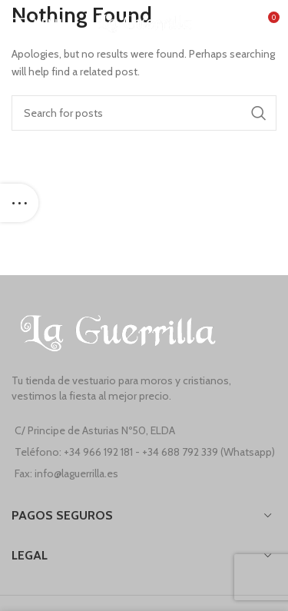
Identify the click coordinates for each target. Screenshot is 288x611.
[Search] (144, 113)
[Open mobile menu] (37, 23)
